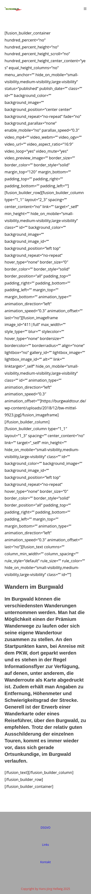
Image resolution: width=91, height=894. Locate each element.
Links (45, 845)
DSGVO (45, 828)
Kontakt (45, 862)
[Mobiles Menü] (85, 9)
